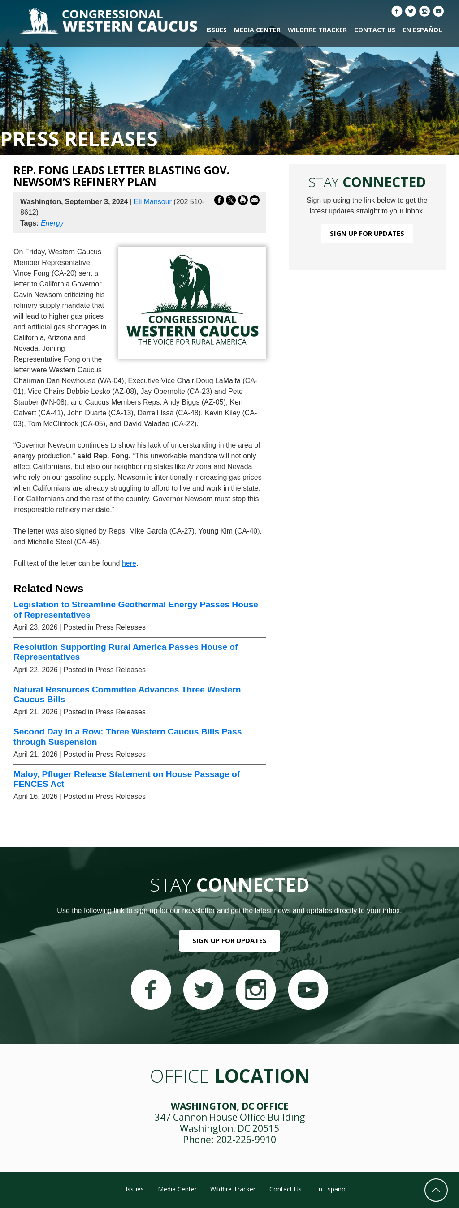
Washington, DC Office (230, 1106)
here (129, 563)
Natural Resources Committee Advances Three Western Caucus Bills (127, 694)
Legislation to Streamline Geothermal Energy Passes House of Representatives (135, 609)
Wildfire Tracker (317, 30)
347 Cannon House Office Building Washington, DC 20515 (230, 1123)
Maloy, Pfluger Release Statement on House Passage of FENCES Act (126, 779)
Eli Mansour (152, 201)
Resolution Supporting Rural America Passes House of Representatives (125, 652)
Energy (52, 223)
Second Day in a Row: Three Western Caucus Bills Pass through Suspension (127, 736)
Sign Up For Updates (367, 233)
